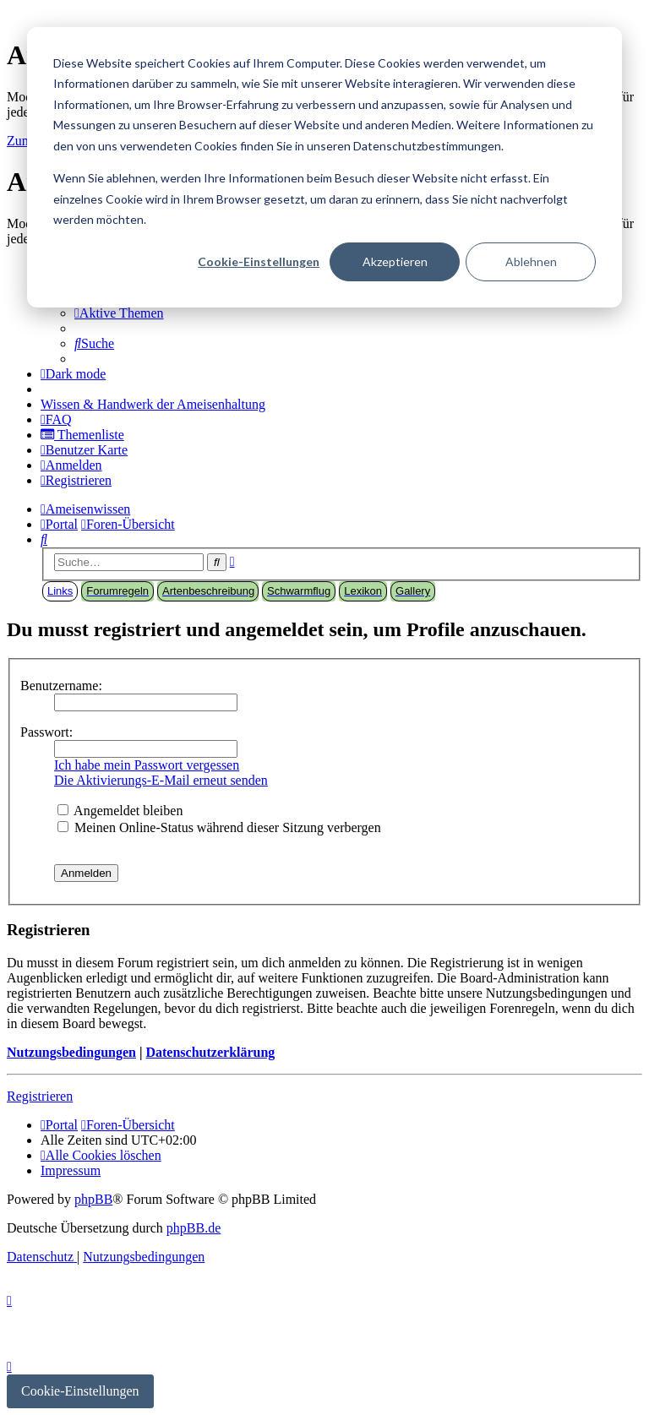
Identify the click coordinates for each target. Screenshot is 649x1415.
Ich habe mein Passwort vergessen (146, 765)
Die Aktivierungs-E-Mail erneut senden (161, 780)
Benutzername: (61, 685)
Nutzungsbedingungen (71, 1052)
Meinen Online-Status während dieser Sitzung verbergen (219, 827)
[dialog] (324, 167)
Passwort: (46, 732)
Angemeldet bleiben (120, 810)
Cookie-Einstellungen (258, 261)
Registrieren (40, 1096)
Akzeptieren (395, 261)
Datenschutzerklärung (210, 1052)
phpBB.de (193, 1228)
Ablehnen (531, 261)
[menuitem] (119, 313)
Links (60, 591)
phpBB (93, 1199)
